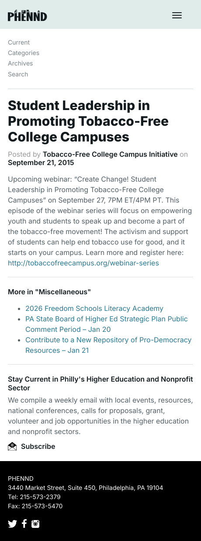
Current (19, 42)
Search (18, 74)
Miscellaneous (62, 291)
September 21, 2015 (41, 162)
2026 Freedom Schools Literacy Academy (94, 308)
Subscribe (31, 446)
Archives (20, 63)
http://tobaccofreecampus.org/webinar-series (83, 262)
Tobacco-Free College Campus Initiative (110, 154)
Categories (23, 53)
